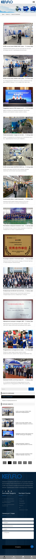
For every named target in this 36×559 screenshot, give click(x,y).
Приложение (22, 503)
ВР (19, 507)
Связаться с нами (23, 509)
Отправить (18, 547)
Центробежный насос (9, 498)
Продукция (21, 501)
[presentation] (13, 542)
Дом (3, 14)
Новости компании (15, 14)
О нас (20, 498)
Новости (8, 14)
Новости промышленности (9, 400)
